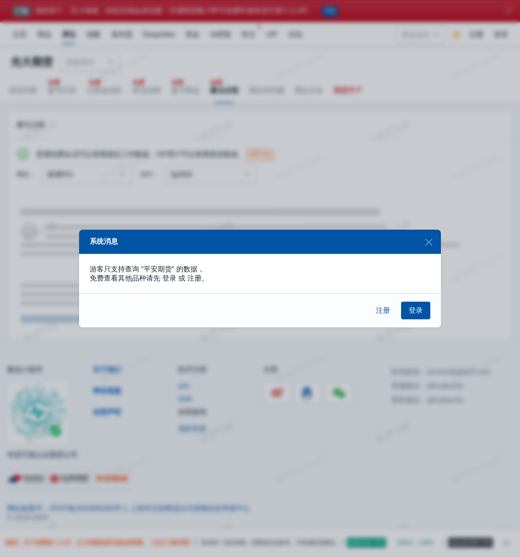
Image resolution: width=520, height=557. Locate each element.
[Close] (428, 242)
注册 (383, 310)
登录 (416, 310)
